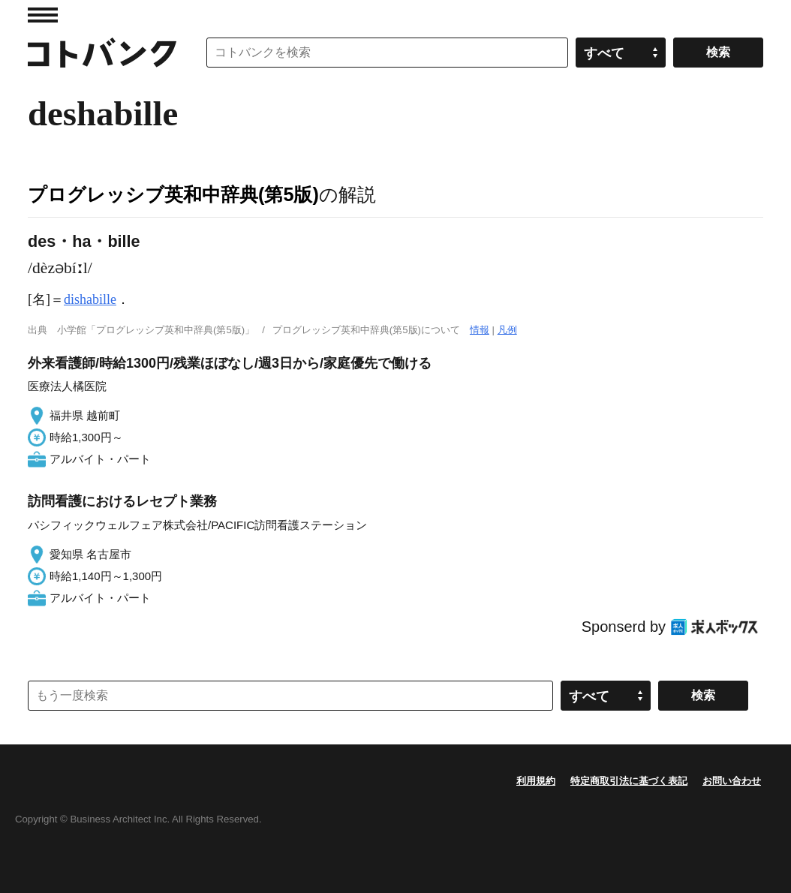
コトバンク (102, 53)
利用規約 (535, 780)
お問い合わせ (731, 780)
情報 (479, 329)
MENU (43, 15)
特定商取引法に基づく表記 (628, 780)
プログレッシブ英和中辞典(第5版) (173, 194)
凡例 (507, 329)
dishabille (90, 299)
